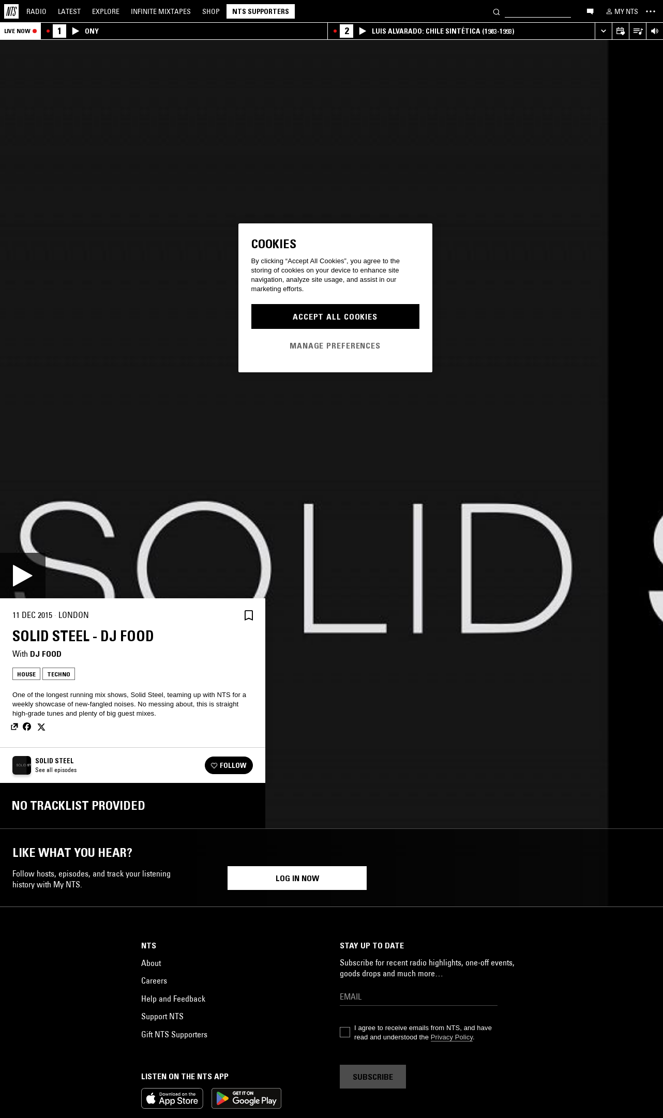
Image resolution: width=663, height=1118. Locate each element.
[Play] (23, 575)
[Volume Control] (654, 31)
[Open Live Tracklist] (637, 31)
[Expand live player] (603, 31)
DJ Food (46, 653)
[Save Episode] (248, 615)
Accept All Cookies (335, 316)
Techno (58, 674)
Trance (559, 1023)
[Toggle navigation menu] (650, 11)
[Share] (224, 615)
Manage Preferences (335, 345)
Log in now (297, 1102)
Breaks (395, 1006)
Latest (69, 11)
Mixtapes (161, 11)
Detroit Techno (442, 1006)
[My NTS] (621, 11)
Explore (105, 11)
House (26, 674)
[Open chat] (590, 11)
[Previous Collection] (643, 941)
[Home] (11, 11)
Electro (200, 1023)
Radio (36, 11)
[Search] (496, 11)
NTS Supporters (260, 11)
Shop (211, 11)
